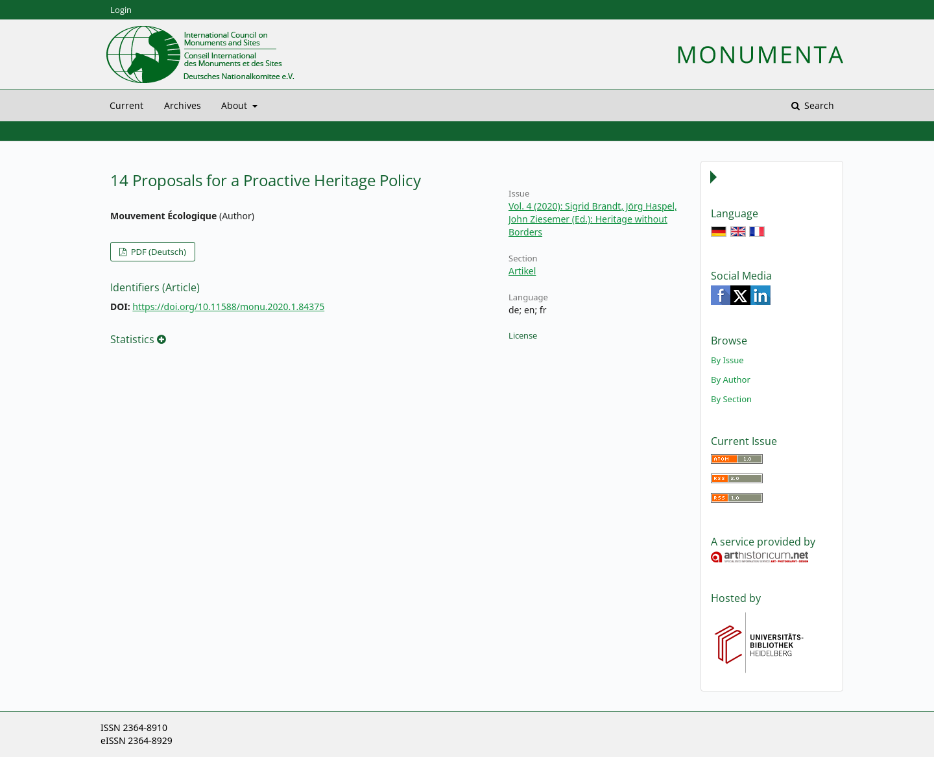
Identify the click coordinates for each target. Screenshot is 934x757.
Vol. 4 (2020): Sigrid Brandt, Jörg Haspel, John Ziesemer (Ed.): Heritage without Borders (593, 219)
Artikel (522, 271)
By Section (731, 399)
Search (818, 105)
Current (126, 105)
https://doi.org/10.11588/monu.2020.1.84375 (228, 306)
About (235, 105)
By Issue (727, 360)
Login (121, 10)
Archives (182, 105)
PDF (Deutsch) (157, 252)
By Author (730, 379)
